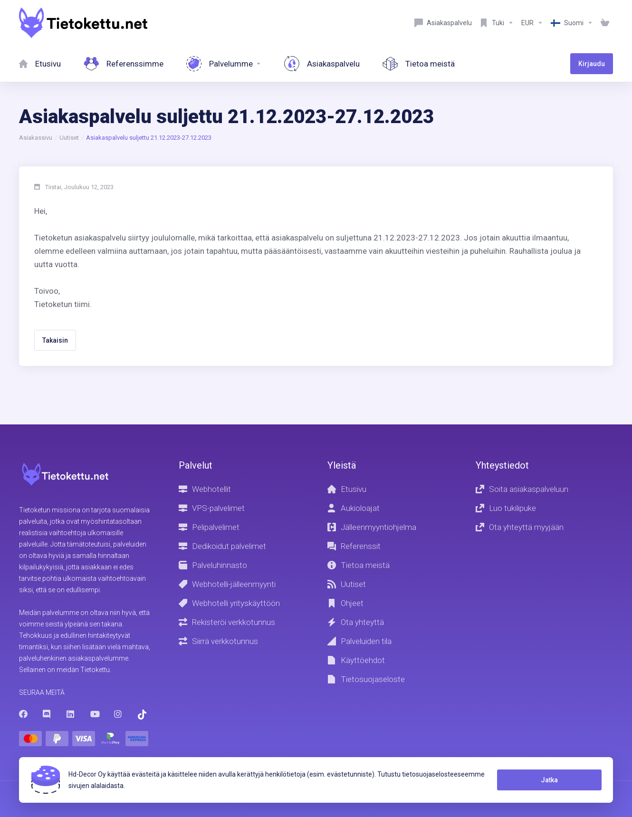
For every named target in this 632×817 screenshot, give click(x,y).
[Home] (40, 64)
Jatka (549, 780)
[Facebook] (23, 714)
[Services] (224, 64)
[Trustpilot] (142, 714)
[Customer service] (443, 22)
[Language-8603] (572, 22)
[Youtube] (94, 714)
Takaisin (55, 340)
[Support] (496, 22)
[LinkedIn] (71, 714)
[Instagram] (118, 714)
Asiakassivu (35, 137)
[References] (123, 64)
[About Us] (418, 64)
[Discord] (47, 714)
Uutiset (69, 137)
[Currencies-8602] (532, 22)
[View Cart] (605, 22)
